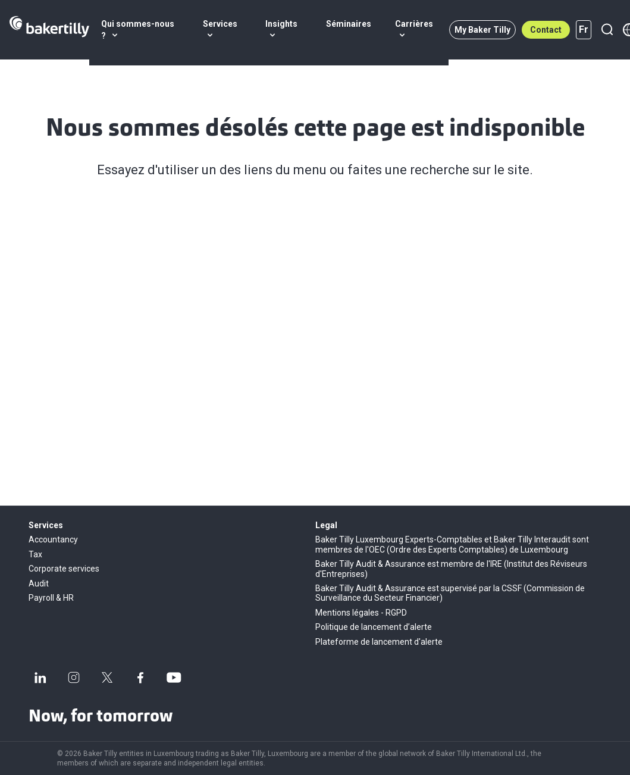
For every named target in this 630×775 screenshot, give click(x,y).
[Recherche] (606, 29)
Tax (35, 554)
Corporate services (64, 568)
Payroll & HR (51, 598)
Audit (39, 583)
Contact (546, 29)
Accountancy (53, 539)
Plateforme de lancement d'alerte (379, 642)
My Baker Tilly (482, 29)
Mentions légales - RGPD (361, 612)
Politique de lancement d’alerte (373, 627)
